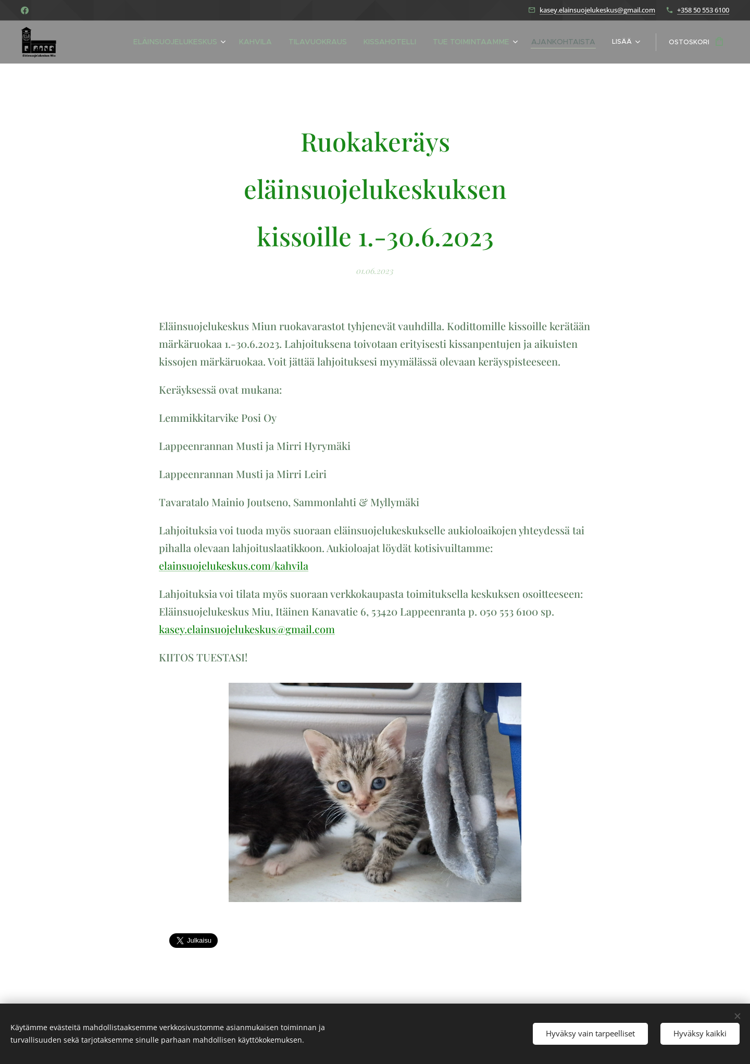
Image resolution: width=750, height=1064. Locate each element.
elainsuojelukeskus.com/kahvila (233, 565)
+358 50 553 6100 (703, 10)
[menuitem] (150, 42)
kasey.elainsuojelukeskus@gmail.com (597, 10)
